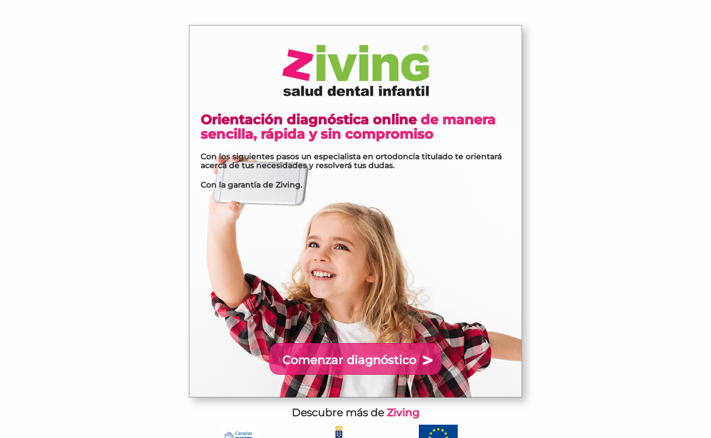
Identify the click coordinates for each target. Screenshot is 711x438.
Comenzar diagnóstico (349, 360)
